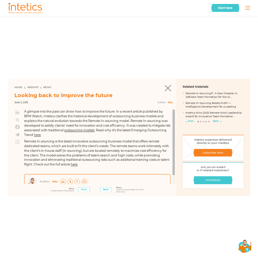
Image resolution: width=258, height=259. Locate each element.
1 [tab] (198, 121)
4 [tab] (206, 121)
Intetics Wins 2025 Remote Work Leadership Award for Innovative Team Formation (214, 114)
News (47, 87)
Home (18, 87)
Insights (33, 87)
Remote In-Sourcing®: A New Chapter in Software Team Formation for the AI (211, 95)
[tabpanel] (213, 106)
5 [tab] (209, 121)
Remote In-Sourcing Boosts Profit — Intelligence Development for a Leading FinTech (211, 105)
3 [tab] (203, 121)
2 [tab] (200, 121)
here (37, 135)
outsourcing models (79, 130)
